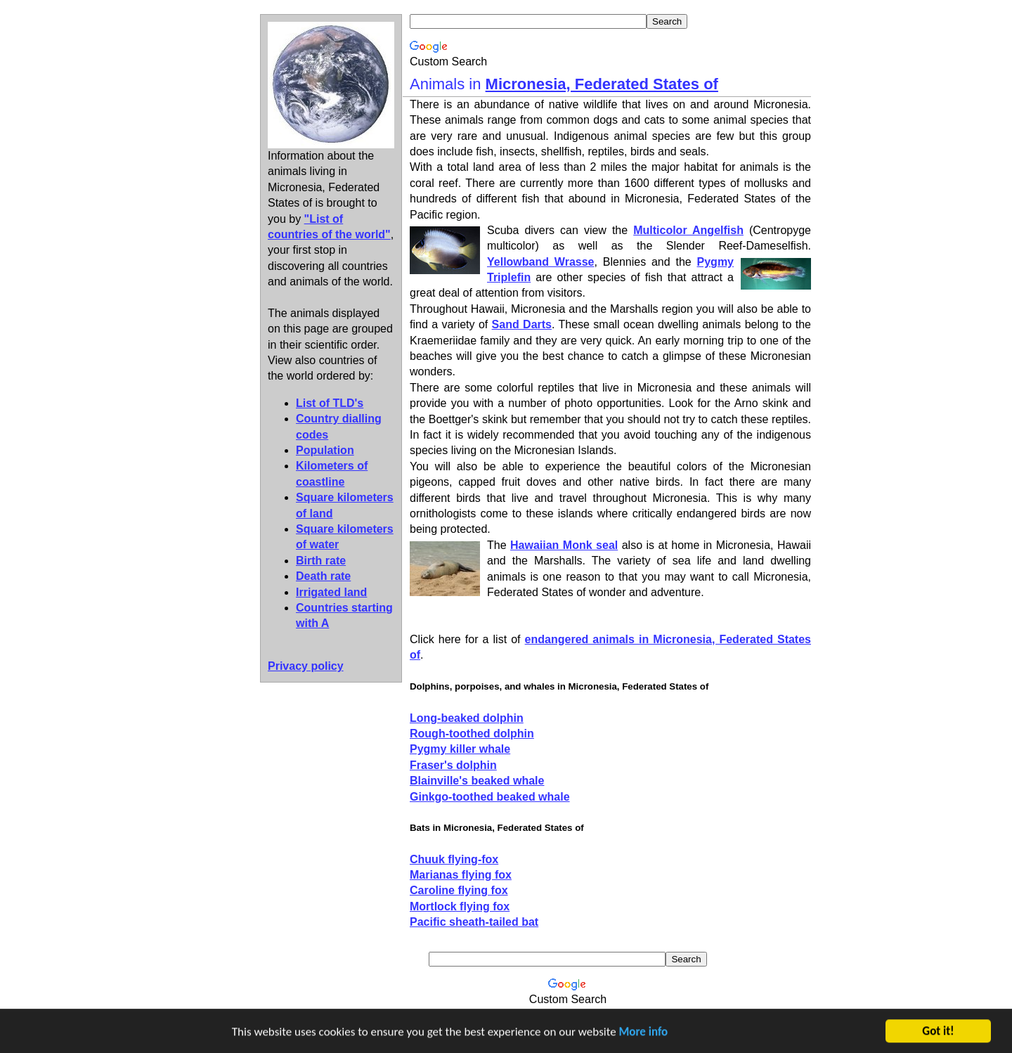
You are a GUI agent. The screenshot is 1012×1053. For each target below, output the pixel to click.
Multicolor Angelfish (688, 230)
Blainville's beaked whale (477, 781)
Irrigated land (331, 592)
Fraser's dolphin (453, 765)
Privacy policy (306, 666)
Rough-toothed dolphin (472, 733)
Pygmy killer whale (460, 749)
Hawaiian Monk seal (564, 545)
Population (325, 450)
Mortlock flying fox (460, 906)
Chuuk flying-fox (454, 859)
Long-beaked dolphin (467, 718)
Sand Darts (522, 324)
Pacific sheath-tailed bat (474, 922)
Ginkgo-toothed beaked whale (490, 797)
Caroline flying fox (459, 890)
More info (643, 1033)
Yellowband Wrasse (540, 262)
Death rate (323, 576)
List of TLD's (329, 403)
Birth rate (321, 561)
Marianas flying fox (461, 875)
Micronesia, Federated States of (602, 84)
